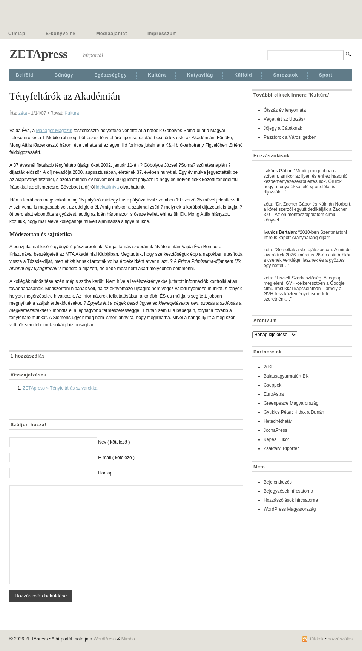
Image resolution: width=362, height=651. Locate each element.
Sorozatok (285, 75)
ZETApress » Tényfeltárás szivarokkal (60, 388)
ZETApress (38, 54)
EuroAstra (274, 394)
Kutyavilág (200, 75)
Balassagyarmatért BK (286, 376)
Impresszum (162, 33)
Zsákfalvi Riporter (281, 448)
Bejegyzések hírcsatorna (288, 491)
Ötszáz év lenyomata (285, 110)
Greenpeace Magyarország (291, 403)
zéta (22, 113)
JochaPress (275, 430)
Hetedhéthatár (278, 421)
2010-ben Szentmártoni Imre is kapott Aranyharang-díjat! (305, 235)
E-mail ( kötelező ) (116, 457)
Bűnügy (64, 75)
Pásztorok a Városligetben (290, 137)
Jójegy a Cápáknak (283, 128)
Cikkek (317, 639)
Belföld (25, 75)
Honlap (105, 473)
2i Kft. (269, 367)
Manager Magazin (54, 130)
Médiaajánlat (111, 33)
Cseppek (272, 385)
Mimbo (128, 639)
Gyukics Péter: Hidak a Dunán (294, 412)
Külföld (243, 75)
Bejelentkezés (278, 482)
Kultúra (157, 75)
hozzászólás (340, 639)
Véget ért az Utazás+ (285, 119)
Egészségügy (110, 75)
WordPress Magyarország (290, 509)
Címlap (16, 33)
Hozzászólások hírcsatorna (291, 500)
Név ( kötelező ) (114, 442)
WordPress (105, 639)
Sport (326, 75)
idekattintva (107, 187)
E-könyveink (61, 33)
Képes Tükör (276, 439)
